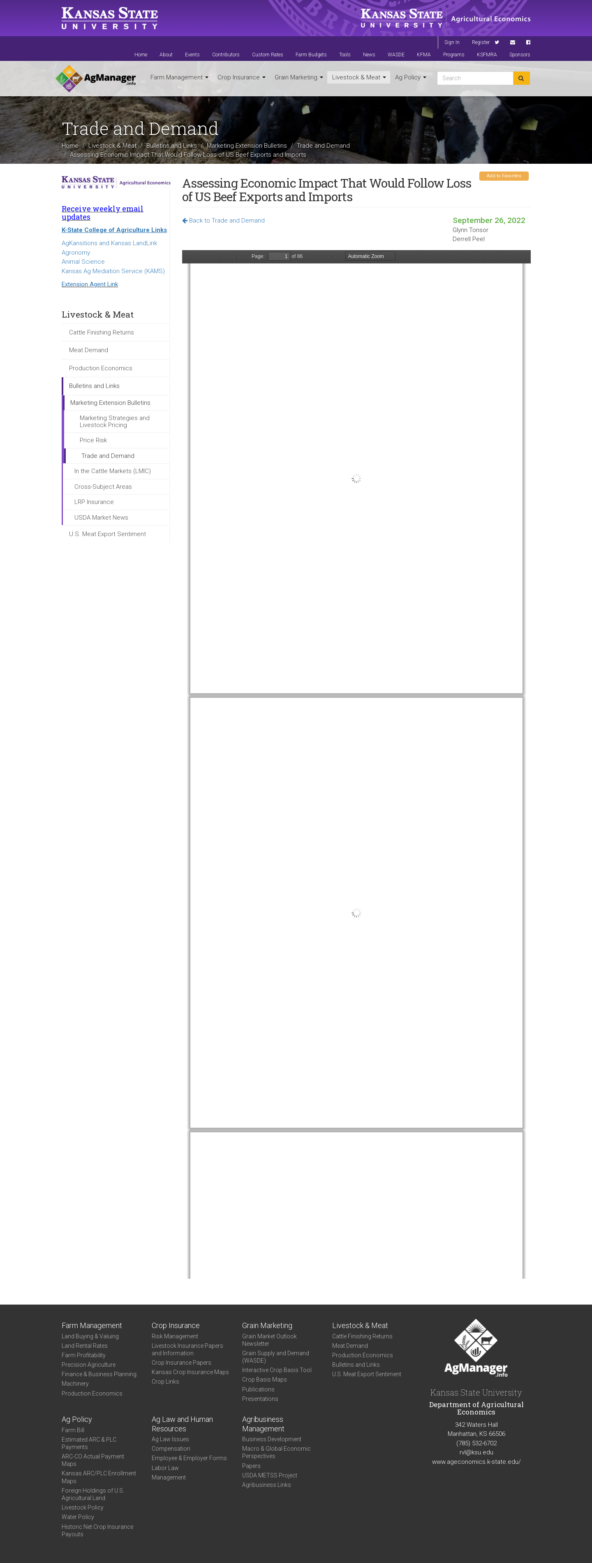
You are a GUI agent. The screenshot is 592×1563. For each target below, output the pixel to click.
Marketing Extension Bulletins (247, 145)
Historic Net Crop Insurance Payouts (97, 1530)
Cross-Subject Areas (103, 486)
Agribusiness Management (263, 1424)
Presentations (260, 1399)
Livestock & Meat (359, 77)
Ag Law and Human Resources (182, 1424)
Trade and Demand (323, 145)
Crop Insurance (241, 77)
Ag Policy (410, 77)
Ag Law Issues (170, 1439)
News (369, 55)
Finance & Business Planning (99, 1374)
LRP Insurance (94, 502)
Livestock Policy (83, 1507)
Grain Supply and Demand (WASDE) (275, 1357)
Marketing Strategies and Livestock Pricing (115, 421)
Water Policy (78, 1517)
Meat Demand (88, 350)
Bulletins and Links (171, 145)
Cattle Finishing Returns (101, 332)
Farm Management (179, 77)
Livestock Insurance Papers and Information (187, 1349)
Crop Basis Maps (264, 1379)
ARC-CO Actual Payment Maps (93, 1460)
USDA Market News (101, 517)
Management (169, 1477)
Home (140, 55)
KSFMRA (487, 55)
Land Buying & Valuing (90, 1336)
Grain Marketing (299, 77)
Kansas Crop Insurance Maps (190, 1372)
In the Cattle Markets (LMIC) (112, 471)
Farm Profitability (84, 1355)
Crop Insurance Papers (181, 1362)
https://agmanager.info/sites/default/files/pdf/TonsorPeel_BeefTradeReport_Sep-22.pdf (356, 764)
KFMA (424, 55)
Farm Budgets (311, 55)
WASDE (396, 55)
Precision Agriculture (89, 1364)
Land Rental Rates (85, 1345)
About (166, 55)
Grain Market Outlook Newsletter (269, 1340)
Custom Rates (267, 55)
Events (192, 55)
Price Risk (93, 440)
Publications (258, 1389)
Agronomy (76, 252)
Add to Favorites (504, 176)
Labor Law (165, 1468)
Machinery (75, 1383)
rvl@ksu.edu (476, 1452)
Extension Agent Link (90, 284)
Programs (454, 55)
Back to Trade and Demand (223, 220)
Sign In (452, 42)
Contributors (226, 55)
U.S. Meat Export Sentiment (107, 534)
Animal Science (83, 261)
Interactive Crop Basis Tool (277, 1370)
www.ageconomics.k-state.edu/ (476, 1461)
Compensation (171, 1448)
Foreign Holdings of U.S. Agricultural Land (93, 1494)
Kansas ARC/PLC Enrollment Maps (99, 1477)
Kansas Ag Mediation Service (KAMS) (113, 271)
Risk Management (175, 1336)
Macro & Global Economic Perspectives (276, 1452)
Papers (251, 1466)
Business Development (271, 1439)
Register (481, 42)
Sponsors (519, 55)
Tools (345, 55)
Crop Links (165, 1381)
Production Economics (100, 368)
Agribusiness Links (266, 1485)
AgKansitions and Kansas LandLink (109, 243)
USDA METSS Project (269, 1475)
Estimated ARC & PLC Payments (89, 1443)
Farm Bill (73, 1430)
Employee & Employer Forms (189, 1458)
